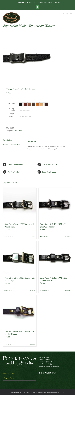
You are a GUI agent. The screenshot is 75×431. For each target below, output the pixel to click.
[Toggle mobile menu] (71, 13)
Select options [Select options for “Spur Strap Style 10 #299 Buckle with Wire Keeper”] (45, 236)
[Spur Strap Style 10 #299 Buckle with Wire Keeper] (55, 204)
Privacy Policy (9, 378)
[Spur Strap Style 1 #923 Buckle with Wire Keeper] (19, 204)
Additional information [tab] (11, 145)
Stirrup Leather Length (11, 110)
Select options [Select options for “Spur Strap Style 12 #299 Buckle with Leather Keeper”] (45, 290)
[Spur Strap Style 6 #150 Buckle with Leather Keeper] (19, 311)
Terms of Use (9, 373)
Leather (11, 103)
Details (33, 236)
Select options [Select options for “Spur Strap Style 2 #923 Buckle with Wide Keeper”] (9, 290)
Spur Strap (18, 130)
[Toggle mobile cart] (63, 13)
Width (11, 116)
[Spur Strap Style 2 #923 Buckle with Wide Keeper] (19, 258)
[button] (21, 104)
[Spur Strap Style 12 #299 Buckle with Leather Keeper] (55, 258)
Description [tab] (7, 140)
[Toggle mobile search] (67, 13)
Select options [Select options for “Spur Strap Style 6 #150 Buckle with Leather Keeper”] (9, 344)
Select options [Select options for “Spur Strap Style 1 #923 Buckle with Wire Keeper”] (9, 236)
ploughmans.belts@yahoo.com (49, 2)
